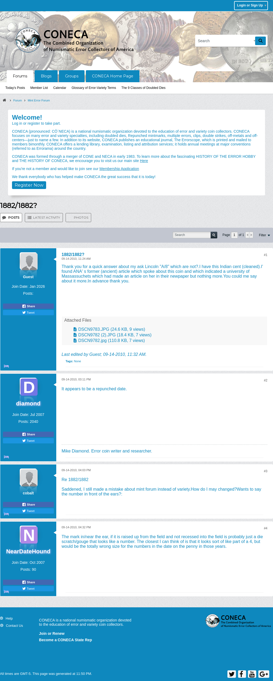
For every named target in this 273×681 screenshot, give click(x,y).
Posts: (28, 293)
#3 (265, 471)
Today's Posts (15, 88)
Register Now (29, 185)
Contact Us (14, 626)
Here (144, 161)
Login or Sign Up (251, 5)
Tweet (28, 312)
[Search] (231, 41)
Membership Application (119, 169)
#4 (265, 528)
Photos (81, 217)
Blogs (46, 76)
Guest (95, 354)
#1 (265, 255)
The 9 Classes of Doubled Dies (143, 88)
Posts (13, 217)
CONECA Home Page (112, 76)
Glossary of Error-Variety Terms (93, 88)
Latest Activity (46, 217)
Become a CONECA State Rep (65, 640)
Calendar (59, 88)
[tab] (11, 217)
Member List (39, 88)
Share (28, 306)
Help (9, 618)
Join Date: (20, 286)
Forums (20, 76)
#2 (265, 380)
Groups (71, 76)
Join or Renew (52, 633)
